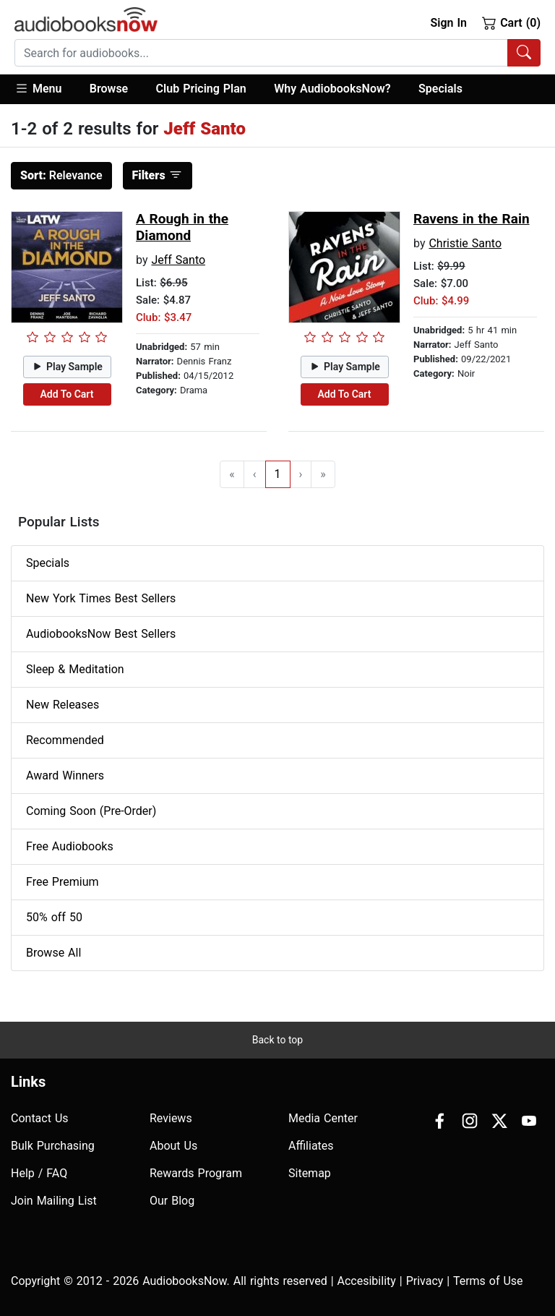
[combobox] (277, 53)
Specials (440, 88)
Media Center (323, 1118)
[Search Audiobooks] (524, 53)
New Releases (62, 705)
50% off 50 (54, 917)
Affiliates (311, 1146)
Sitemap (309, 1173)
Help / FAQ (39, 1173)
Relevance (61, 175)
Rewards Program (196, 1173)
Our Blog (172, 1201)
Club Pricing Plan (201, 88)
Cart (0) (511, 22)
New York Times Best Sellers (101, 598)
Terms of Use (488, 1281)
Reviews (171, 1118)
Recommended (65, 740)
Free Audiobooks (69, 846)
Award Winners (65, 775)
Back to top (277, 1040)
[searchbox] (261, 53)
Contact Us (40, 1118)
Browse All (53, 953)
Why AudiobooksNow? (332, 88)
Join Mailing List (54, 1201)
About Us (173, 1146)
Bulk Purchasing (53, 1146)
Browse (109, 88)
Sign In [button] (448, 23)
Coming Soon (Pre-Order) (91, 811)
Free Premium (62, 882)
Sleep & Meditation (75, 669)
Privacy (425, 1281)
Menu (37, 88)
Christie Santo (465, 243)
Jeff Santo (178, 260)
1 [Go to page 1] (278, 474)
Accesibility (366, 1281)
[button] (45, 89)
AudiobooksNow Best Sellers (101, 634)
